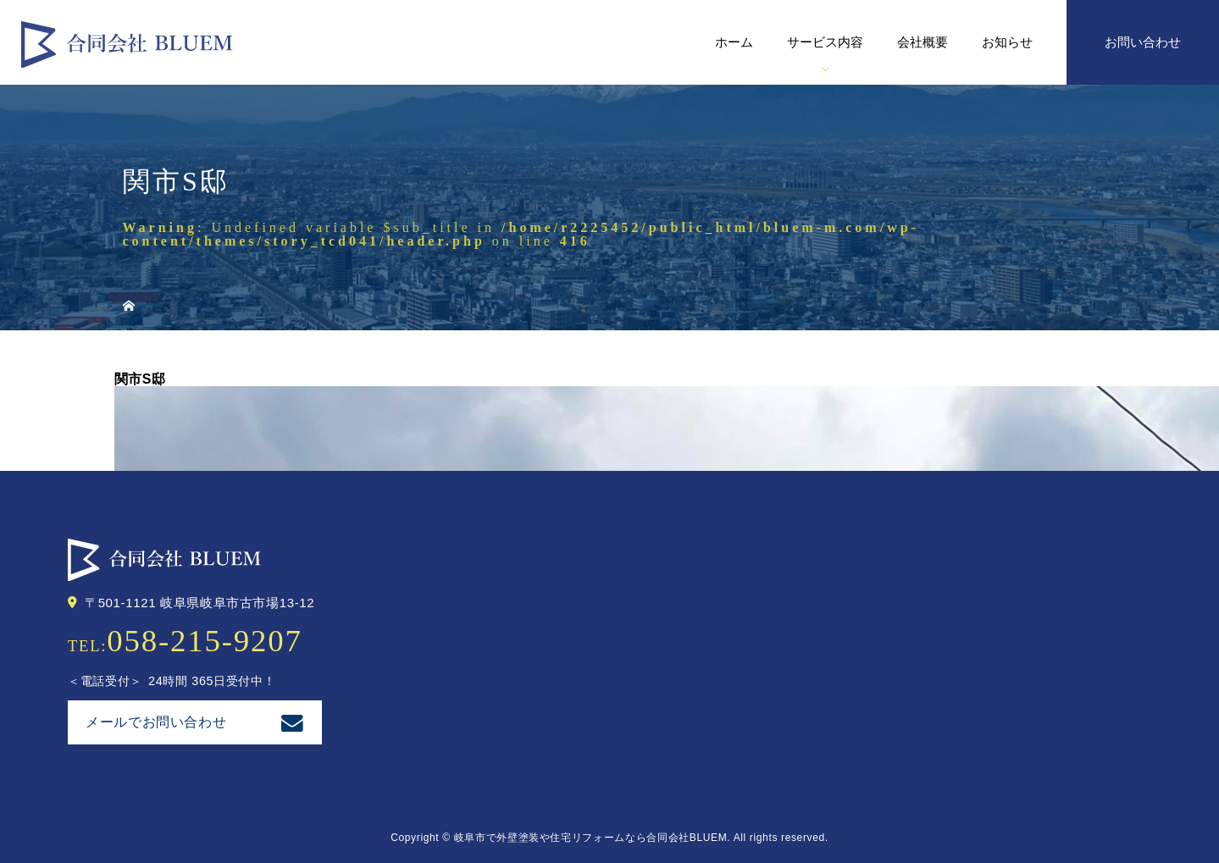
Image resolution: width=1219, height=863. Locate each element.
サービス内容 (825, 42)
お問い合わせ (1143, 42)
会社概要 (922, 42)
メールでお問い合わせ (156, 722)
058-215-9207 (204, 640)
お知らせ (1007, 42)
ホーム (734, 42)
